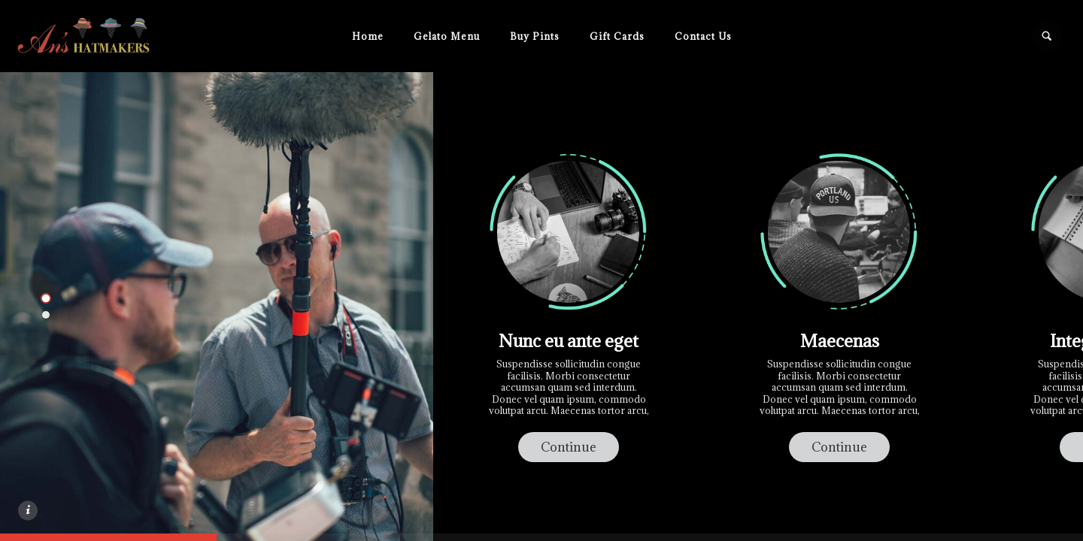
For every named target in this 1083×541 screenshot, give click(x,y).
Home (368, 36)
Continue (568, 447)
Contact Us (703, 36)
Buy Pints (535, 36)
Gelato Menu (447, 36)
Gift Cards (617, 36)
